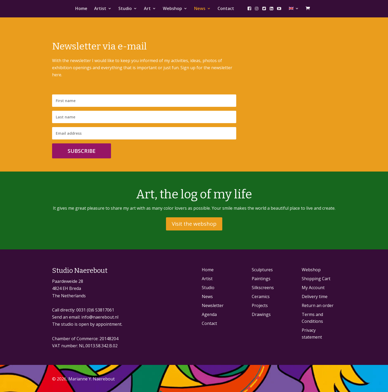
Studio (125, 9)
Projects (260, 305)
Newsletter (213, 305)
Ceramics (261, 296)
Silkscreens (263, 287)
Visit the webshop (194, 223)
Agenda (209, 314)
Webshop (172, 9)
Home (81, 9)
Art (147, 9)
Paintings (261, 279)
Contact (226, 9)
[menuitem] (294, 12)
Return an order (318, 305)
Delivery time (314, 296)
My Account (313, 287)
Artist (100, 9)
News (199, 9)
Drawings (261, 314)
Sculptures (262, 270)
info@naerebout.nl (99, 317)
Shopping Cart (316, 279)
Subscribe (81, 150)
